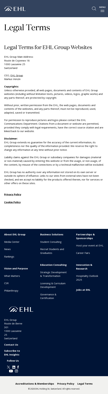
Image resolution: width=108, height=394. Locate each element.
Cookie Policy (12, 202)
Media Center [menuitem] (12, 241)
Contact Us (11, 344)
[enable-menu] (102, 11)
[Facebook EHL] (18, 367)
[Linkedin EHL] (13, 367)
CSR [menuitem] (6, 283)
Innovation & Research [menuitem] (84, 266)
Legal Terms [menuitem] (85, 383)
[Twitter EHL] (8, 367)
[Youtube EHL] (11, 370)
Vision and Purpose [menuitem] (16, 268)
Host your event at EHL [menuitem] (89, 245)
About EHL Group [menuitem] (14, 234)
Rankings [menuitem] (9, 256)
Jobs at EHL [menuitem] (83, 289)
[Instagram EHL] (16, 370)
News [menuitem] (7, 249)
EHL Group (16, 75)
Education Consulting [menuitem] (53, 264)
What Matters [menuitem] (12, 275)
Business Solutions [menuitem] (51, 234)
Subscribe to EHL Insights (12, 352)
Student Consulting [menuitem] (51, 241)
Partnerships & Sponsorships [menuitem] (85, 236)
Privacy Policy (12, 194)
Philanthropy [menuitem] (11, 290)
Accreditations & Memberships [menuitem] (34, 383)
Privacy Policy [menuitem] (65, 383)
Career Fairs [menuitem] (83, 253)
